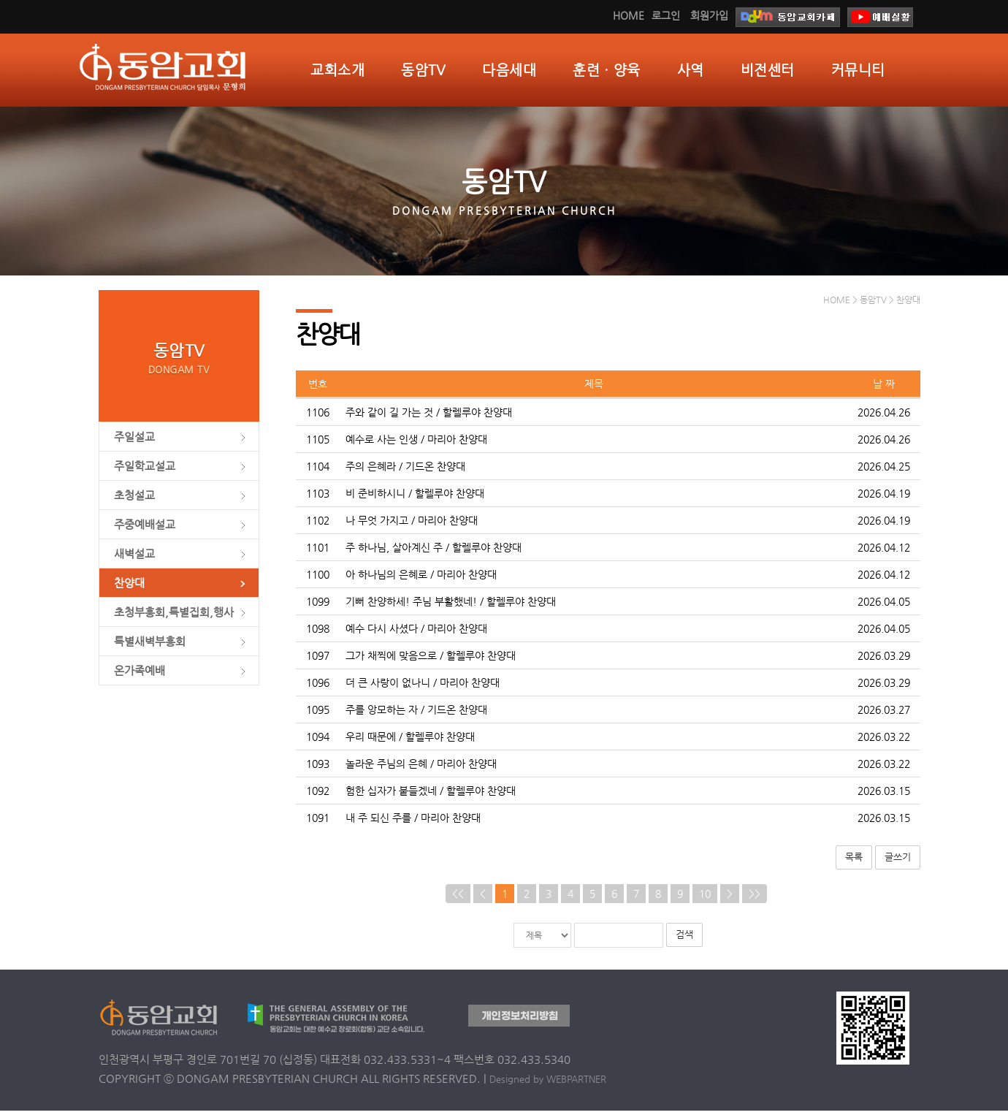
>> (754, 898)
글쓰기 (898, 861)
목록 (854, 861)
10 (705, 898)
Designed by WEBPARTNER (547, 1083)
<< (458, 898)
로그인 (666, 15)
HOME (628, 15)
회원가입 (709, 15)
